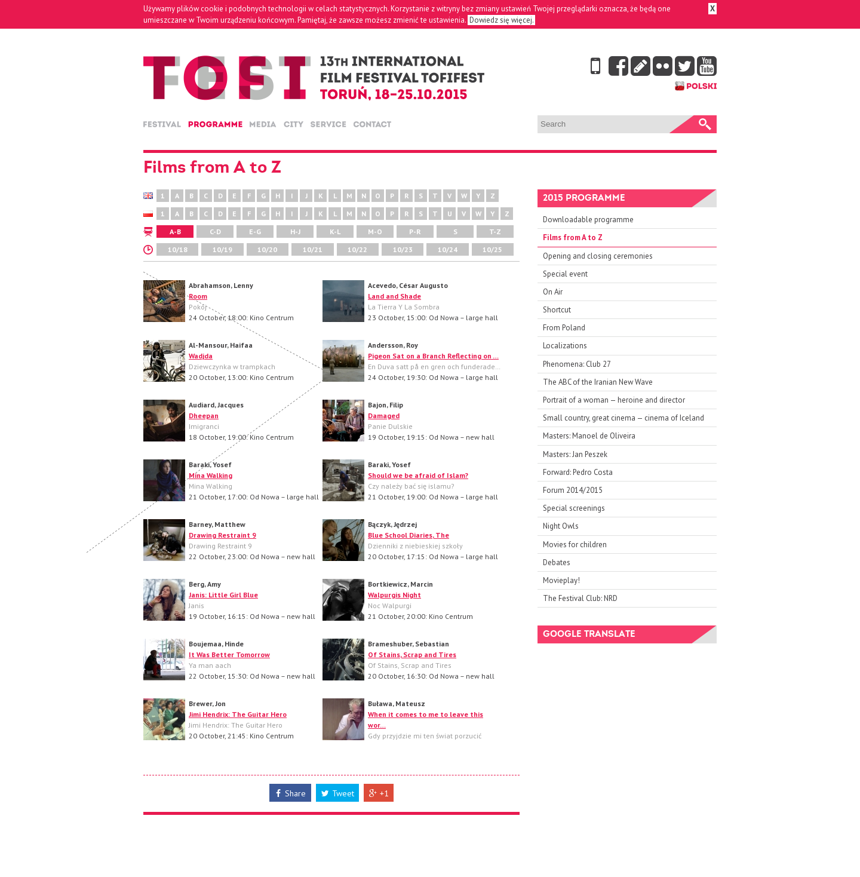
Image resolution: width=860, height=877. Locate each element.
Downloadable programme (588, 219)
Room (198, 296)
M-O (375, 231)
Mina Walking (210, 475)
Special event (565, 274)
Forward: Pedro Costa (578, 472)
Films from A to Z (573, 237)
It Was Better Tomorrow (229, 654)
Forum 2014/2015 (573, 490)
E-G (255, 231)
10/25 (492, 249)
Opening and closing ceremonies (598, 256)
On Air (553, 292)
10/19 (222, 249)
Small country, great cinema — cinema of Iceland (623, 418)
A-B (175, 231)
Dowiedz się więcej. (501, 20)
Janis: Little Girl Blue (223, 594)
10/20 (267, 249)
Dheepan (204, 415)
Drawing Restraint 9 (222, 535)
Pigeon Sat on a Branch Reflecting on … (433, 355)
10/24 (447, 249)
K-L (335, 231)
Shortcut (557, 310)
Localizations (565, 346)
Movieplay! (561, 580)
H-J (295, 231)
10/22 (357, 249)
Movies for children (575, 544)
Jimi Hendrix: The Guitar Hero (238, 714)
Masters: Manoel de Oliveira (589, 436)
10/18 (178, 249)
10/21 (312, 249)
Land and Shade (394, 296)
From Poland (564, 328)
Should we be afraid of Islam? (418, 475)
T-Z (495, 231)
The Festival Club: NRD (580, 598)
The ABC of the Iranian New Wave (598, 382)
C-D (215, 231)
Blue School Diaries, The (408, 535)
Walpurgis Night (394, 594)
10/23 (403, 249)
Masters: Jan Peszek (575, 454)
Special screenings (574, 508)
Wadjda (201, 355)
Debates (556, 562)
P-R (415, 231)
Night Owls (561, 526)
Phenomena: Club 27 (577, 364)
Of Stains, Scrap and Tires (412, 654)
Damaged (384, 415)
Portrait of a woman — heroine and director (614, 400)
